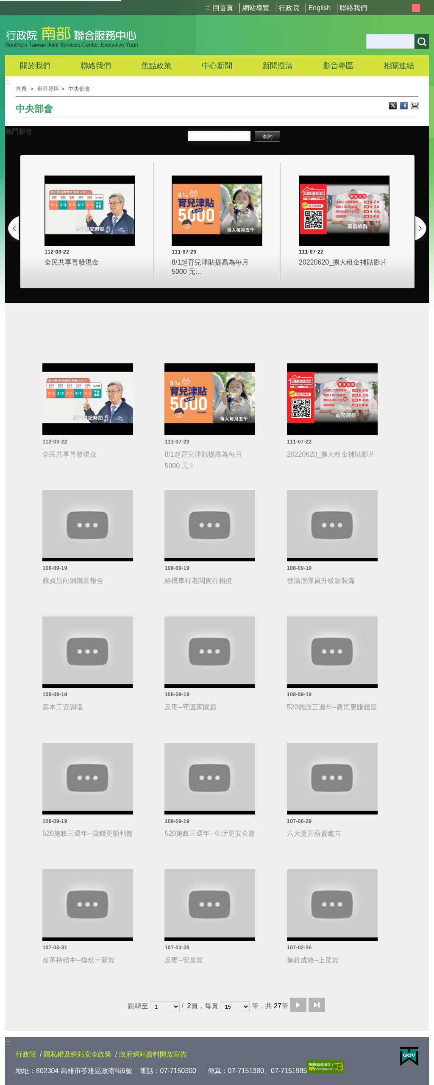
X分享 (393, 106)
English (320, 7)
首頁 (21, 89)
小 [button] (406, 7)
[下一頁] (421, 220)
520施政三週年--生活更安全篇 (209, 833)
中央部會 (79, 89)
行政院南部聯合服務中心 (72, 35)
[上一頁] (12, 220)
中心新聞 (217, 65)
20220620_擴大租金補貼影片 (343, 262)
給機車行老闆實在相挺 (198, 580)
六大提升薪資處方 (314, 833)
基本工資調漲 (62, 707)
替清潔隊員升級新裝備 (321, 580)
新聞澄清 (277, 65)
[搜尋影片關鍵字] (219, 137)
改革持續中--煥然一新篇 (78, 960)
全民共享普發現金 (72, 262)
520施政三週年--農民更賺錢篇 (332, 707)
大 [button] (425, 7)
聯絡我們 (353, 7)
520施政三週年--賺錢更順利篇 (87, 833)
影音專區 (48, 89)
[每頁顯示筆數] (235, 1006)
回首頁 (223, 7)
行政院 (289, 7)
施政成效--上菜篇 (313, 960)
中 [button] (416, 8)
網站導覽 (256, 7)
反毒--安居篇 (183, 960)
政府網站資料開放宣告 (153, 1054)
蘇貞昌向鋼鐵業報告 (72, 580)
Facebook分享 (404, 106)
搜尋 (422, 41)
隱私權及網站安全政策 (77, 1054)
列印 (415, 106)
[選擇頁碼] (165, 1006)
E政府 (409, 1056)
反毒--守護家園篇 (190, 707)
